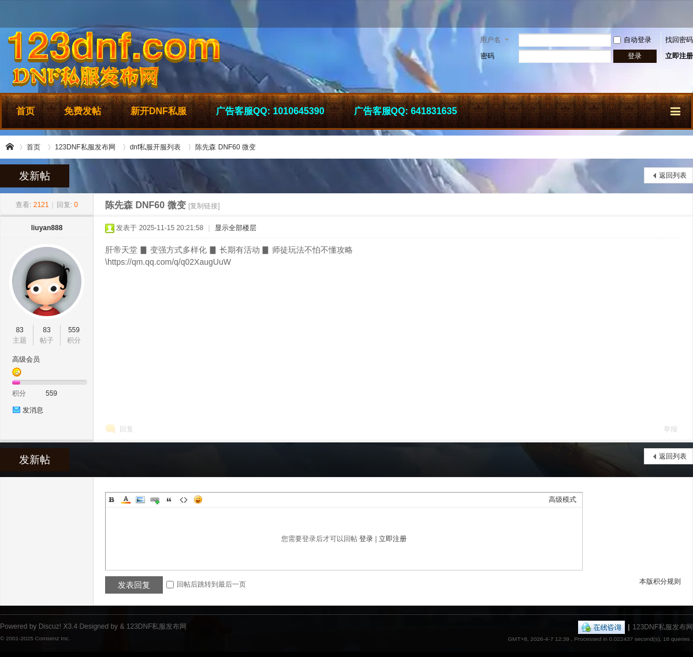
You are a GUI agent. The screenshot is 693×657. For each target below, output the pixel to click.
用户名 (490, 40)
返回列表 (673, 175)
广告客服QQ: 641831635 (405, 111)
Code (183, 499)
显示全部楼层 (235, 228)
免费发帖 (82, 111)
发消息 (33, 410)
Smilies (198, 499)
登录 (366, 539)
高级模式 (562, 499)
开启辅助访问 (690, 14)
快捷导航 (676, 109)
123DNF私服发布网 (10, 147)
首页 (25, 111)
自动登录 (632, 40)
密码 (487, 56)
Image (140, 499)
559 (74, 330)
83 (19, 330)
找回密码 (679, 40)
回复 (126, 429)
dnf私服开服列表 (155, 147)
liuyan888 (47, 228)
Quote (169, 499)
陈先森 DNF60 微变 (225, 147)
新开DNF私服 (159, 111)
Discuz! (50, 626)
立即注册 (679, 56)
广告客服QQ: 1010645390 (270, 111)
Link (155, 499)
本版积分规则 (660, 581)
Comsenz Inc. (52, 638)
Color (126, 499)
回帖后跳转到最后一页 (206, 584)
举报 (670, 429)
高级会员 (26, 359)
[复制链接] (204, 206)
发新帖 (34, 176)
